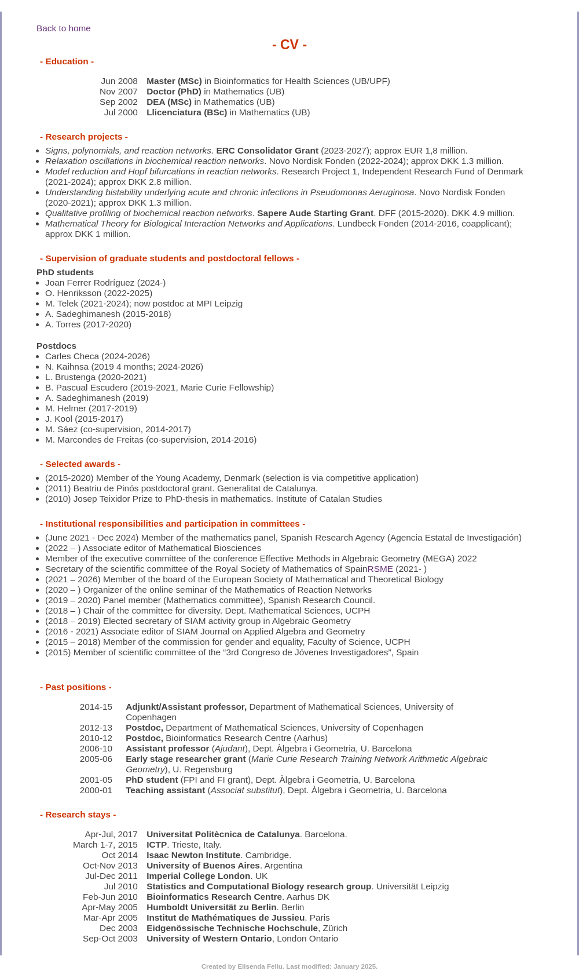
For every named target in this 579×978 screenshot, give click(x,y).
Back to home (63, 28)
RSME (380, 569)
